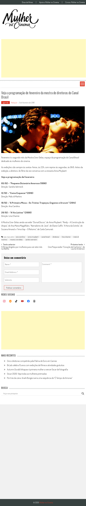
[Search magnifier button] (83, 393)
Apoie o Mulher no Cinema (49, 2)
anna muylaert (33, 237)
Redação (14, 102)
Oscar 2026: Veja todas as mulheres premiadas (27, 373)
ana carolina (20, 237)
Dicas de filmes (27, 2)
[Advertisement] (43, 58)
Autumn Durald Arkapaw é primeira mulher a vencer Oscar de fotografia (37, 369)
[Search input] (41, 393)
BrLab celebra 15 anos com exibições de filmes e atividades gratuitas (35, 365)
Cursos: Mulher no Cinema (75, 2)
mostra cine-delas (16, 239)
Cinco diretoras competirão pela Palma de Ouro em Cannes (32, 361)
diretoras (56, 237)
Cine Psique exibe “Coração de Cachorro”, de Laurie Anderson (66, 248)
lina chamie (66, 237)
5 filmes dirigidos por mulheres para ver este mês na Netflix (21, 248)
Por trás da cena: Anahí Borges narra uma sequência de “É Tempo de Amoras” (39, 378)
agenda (5, 102)
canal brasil (45, 237)
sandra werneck (31, 239)
